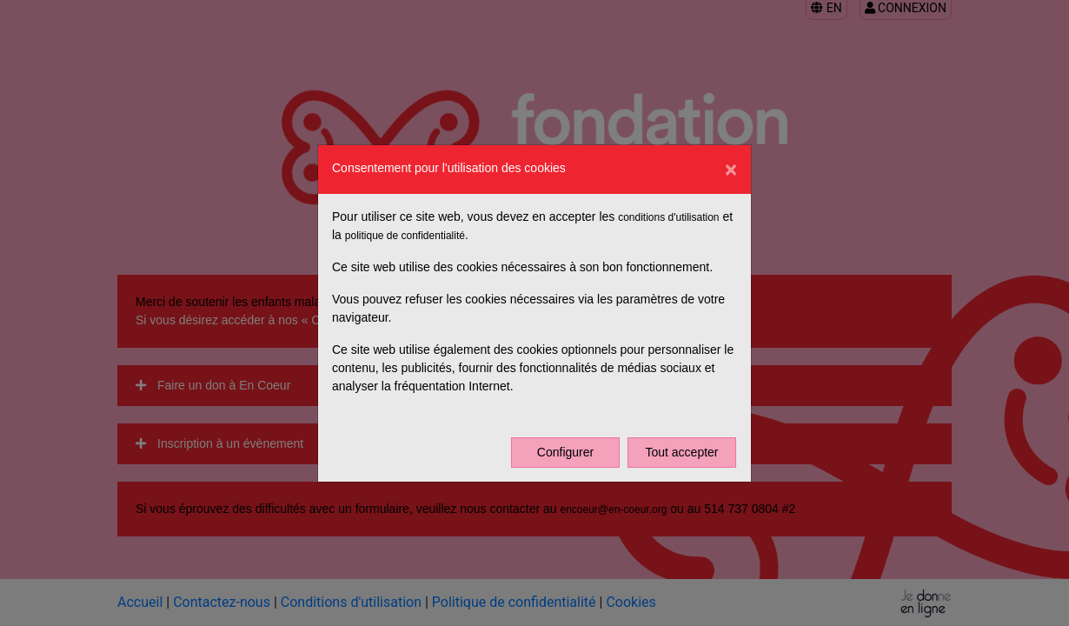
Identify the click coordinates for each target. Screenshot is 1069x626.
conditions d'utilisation (668, 217)
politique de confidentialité (405, 236)
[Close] (731, 169)
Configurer (565, 452)
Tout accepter (681, 452)
